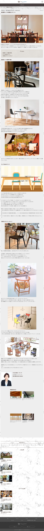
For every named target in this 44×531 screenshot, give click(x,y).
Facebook (29, 526)
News (8, 518)
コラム (3, 10)
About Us (12, 520)
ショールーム (7, 446)
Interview (17, 518)
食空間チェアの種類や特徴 (7, 52)
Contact (22, 520)
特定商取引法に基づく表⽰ (31, 520)
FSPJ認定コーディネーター (10, 10)
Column (4, 7)
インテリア (18, 10)
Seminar (27, 518)
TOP (1, 7)
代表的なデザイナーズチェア (7, 55)
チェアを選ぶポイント (6, 54)
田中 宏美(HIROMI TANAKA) (18, 376)
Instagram (16, 526)
